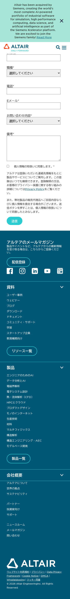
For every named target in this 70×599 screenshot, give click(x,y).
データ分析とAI (16, 380)
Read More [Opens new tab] (44, 37)
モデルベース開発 (17, 446)
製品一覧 (18, 458)
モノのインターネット (20, 413)
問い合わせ (14, 535)
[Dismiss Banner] (61, 21)
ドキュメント (14, 316)
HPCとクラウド (16, 402)
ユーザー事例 (14, 294)
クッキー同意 (33, 580)
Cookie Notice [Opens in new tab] (30, 575)
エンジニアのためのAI (20, 375)
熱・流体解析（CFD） (20, 397)
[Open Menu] (63, 48)
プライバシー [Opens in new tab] (38, 571)
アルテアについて (17, 483)
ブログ (11, 305)
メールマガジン (16, 530)
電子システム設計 (17, 391)
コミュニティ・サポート (21, 322)
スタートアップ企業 (18, 333)
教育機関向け (14, 338)
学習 (9, 327)
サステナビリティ (17, 493)
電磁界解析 (13, 386)
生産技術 (12, 418)
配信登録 (18, 262)
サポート (12, 514)
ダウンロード (14, 311)
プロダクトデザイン (18, 407)
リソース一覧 (22, 351)
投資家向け (13, 509)
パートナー (13, 503)
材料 (9, 424)
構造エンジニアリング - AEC (24, 440)
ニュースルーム (16, 524)
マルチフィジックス (18, 429)
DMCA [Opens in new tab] (44, 575)
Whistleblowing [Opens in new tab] (16, 579)
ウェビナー (13, 300)
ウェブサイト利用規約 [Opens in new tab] (18, 571)
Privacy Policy (34, 189)
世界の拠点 (13, 488)
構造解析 (12, 435)
